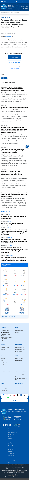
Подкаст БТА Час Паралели (7, 388)
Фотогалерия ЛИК (19, 374)
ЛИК (2, 355)
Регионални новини (5, 332)
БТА (9, 428)
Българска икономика (20, 349)
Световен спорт (19, 358)
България (3, 327)
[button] (16, 1)
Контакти (10, 459)
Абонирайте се (14, 57)
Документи (10, 440)
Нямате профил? (24, 8)
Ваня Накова (3, 30)
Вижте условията (15, 68)
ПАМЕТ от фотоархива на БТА (21, 379)
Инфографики (19, 383)
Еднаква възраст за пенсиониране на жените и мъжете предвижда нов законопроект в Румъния (12, 151)
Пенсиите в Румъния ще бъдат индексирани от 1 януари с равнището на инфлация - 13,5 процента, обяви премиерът (14, 173)
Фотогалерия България (20, 371)
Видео (2, 383)
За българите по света (6, 373)
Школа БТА (10, 444)
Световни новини (19, 330)
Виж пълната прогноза (8, 316)
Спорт (16, 355)
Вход (25, 7)
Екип (9, 457)
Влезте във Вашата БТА (14, 62)
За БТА (9, 430)
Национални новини (5, 330)
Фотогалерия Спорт (20, 376)
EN (19, 1)
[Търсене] (25, 12)
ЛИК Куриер (3, 364)
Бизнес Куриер (18, 351)
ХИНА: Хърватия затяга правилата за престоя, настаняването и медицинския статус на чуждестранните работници (14, 259)
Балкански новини (5, 347)
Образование (4, 362)
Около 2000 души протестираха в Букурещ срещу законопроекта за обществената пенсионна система (12, 88)
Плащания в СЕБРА (12, 460)
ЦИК (2, 340)
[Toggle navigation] (3, 1)
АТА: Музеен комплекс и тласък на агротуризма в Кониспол (12, 224)
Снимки (17, 368)
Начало (2, 17)
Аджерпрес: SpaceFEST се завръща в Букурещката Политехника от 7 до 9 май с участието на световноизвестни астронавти (14, 250)
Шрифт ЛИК (10, 449)
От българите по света (6, 371)
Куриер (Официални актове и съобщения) (7, 338)
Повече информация (18, 477)
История (10, 438)
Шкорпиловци (11, 445)
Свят (16, 327)
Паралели (17, 332)
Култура (3, 358)
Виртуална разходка (12, 432)
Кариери (10, 442)
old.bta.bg (10, 462)
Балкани (8, 17)
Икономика (18, 344)
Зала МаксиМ (11, 453)
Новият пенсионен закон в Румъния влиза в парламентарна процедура (14, 108)
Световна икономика (20, 347)
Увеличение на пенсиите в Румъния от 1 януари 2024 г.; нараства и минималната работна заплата (14, 194)
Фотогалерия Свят (19, 373)
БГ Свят (3, 368)
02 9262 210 (15, 401)
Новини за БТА (11, 434)
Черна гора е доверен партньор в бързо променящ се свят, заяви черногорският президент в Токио (14, 241)
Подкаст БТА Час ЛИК (5, 390)
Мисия (9, 436)
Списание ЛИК (11, 455)
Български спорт (19, 360)
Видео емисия (4, 387)
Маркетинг (10, 451)
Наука (2, 360)
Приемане (7, 477)
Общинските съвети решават (5, 335)
